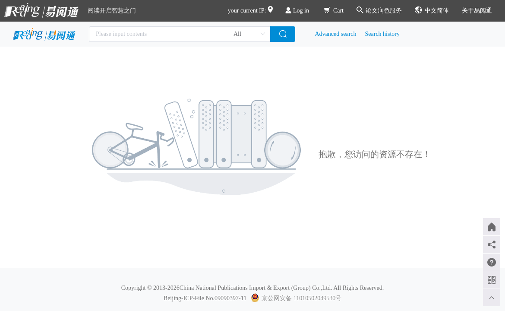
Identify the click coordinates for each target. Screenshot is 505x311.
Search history (382, 34)
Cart (334, 10)
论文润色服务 (379, 10)
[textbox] (179, 34)
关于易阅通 (477, 10)
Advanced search (336, 34)
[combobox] (179, 34)
